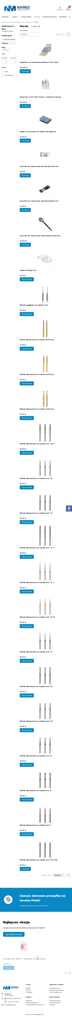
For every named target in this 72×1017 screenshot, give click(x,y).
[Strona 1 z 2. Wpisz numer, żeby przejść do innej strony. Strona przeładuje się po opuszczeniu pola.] (61, 34)
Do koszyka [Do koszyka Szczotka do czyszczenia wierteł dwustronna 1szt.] (25, 244)
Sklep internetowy (34, 1014)
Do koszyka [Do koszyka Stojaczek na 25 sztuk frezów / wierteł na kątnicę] (25, 106)
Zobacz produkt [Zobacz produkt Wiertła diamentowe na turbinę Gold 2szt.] (26, 383)
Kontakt (28, 988)
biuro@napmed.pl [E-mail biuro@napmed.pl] (10, 1005)
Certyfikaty (29, 992)
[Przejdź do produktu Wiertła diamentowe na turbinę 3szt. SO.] (45, 674)
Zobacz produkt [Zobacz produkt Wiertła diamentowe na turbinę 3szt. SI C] (26, 730)
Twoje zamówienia (55, 1000)
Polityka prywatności (32, 1002)
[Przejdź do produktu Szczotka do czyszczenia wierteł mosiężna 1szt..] (45, 189)
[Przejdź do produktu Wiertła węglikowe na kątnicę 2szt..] (45, 293)
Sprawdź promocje (14, 934)
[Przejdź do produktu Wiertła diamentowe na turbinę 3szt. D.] (45, 778)
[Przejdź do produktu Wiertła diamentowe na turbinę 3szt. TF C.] (45, 536)
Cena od (4, 58)
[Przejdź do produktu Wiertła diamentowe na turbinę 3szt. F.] (45, 813)
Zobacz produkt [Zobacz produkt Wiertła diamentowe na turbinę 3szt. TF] (26, 522)
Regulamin (29, 1000)
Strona (57, 34)
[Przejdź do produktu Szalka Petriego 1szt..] (45, 258)
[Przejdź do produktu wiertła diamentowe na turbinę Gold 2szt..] (45, 328)
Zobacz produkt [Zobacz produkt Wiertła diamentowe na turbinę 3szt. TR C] (26, 452)
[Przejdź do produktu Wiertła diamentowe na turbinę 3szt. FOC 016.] (45, 848)
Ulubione (52, 1004)
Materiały (29, 22)
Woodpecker (9, 75)
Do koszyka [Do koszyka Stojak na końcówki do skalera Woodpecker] (25, 140)
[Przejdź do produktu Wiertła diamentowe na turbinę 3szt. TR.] (45, 466)
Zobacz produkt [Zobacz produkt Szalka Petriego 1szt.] (26, 279)
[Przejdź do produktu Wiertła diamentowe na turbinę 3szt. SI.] (45, 744)
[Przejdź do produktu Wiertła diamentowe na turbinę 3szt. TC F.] (45, 570)
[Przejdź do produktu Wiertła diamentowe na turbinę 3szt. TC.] (45, 640)
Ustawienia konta (55, 1002)
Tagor (6, 71)
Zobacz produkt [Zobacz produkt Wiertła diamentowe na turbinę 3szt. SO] (26, 695)
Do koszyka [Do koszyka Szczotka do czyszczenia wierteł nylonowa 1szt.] (25, 175)
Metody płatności (55, 988)
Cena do (13, 58)
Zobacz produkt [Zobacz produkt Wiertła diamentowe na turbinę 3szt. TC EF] (26, 626)
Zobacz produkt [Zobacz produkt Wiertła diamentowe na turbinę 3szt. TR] (26, 487)
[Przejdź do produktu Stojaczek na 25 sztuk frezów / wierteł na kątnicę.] (45, 85)
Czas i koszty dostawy (56, 990)
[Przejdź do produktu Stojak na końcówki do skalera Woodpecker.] (45, 120)
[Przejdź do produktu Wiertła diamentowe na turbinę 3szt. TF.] (45, 501)
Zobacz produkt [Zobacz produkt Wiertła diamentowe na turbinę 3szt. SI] (26, 765)
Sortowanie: (24, 30)
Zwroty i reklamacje (56, 992)
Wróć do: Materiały (8, 39)
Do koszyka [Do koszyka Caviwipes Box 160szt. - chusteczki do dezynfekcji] (9, 968)
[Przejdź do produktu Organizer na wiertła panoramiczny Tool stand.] (45, 50)
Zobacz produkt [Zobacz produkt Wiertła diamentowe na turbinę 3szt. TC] (26, 661)
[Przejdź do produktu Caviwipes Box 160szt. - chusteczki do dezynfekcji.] (24, 947)
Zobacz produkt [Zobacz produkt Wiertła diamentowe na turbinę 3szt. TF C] (26, 557)
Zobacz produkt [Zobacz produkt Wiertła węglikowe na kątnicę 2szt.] (26, 314)
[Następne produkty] (59, 875)
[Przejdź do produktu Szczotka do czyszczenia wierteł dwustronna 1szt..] (45, 224)
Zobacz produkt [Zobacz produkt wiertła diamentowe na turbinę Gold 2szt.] (26, 348)
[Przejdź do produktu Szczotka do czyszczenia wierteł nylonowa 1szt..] (45, 154)
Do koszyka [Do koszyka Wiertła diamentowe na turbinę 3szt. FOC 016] (25, 869)
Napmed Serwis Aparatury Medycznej (13, 22)
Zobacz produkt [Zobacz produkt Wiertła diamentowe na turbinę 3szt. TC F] (26, 591)
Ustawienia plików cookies (34, 1004)
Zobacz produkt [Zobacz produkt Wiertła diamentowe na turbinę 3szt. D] (26, 799)
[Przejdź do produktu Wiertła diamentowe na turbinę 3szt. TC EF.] (45, 605)
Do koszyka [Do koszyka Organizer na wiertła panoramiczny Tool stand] (25, 71)
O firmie (28, 990)
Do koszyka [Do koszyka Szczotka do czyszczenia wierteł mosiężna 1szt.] (25, 210)
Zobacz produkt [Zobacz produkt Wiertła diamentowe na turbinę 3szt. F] (26, 834)
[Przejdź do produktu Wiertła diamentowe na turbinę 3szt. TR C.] (45, 432)
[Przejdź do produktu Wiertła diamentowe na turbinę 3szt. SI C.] (45, 709)
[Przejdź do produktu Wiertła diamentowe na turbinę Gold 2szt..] (45, 362)
